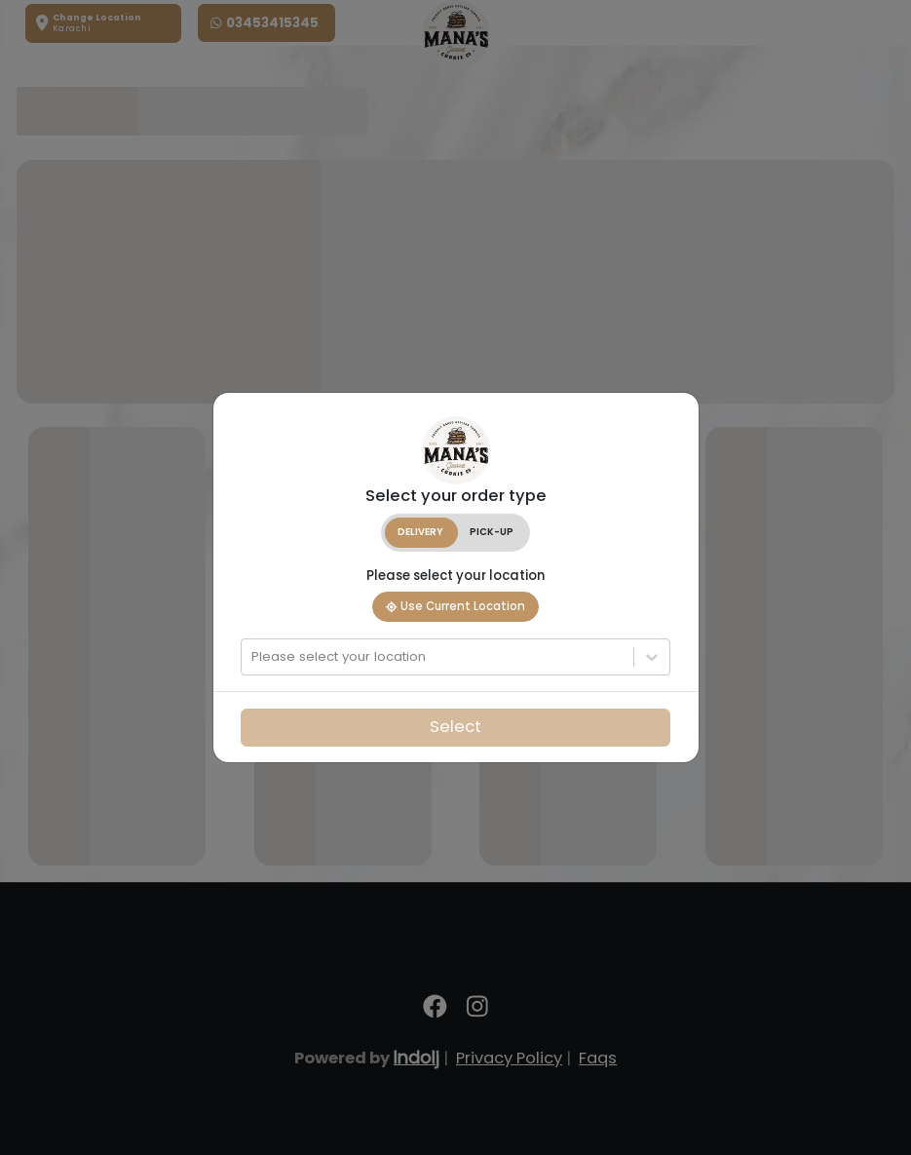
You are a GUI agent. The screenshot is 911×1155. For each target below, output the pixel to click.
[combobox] (253, 657)
